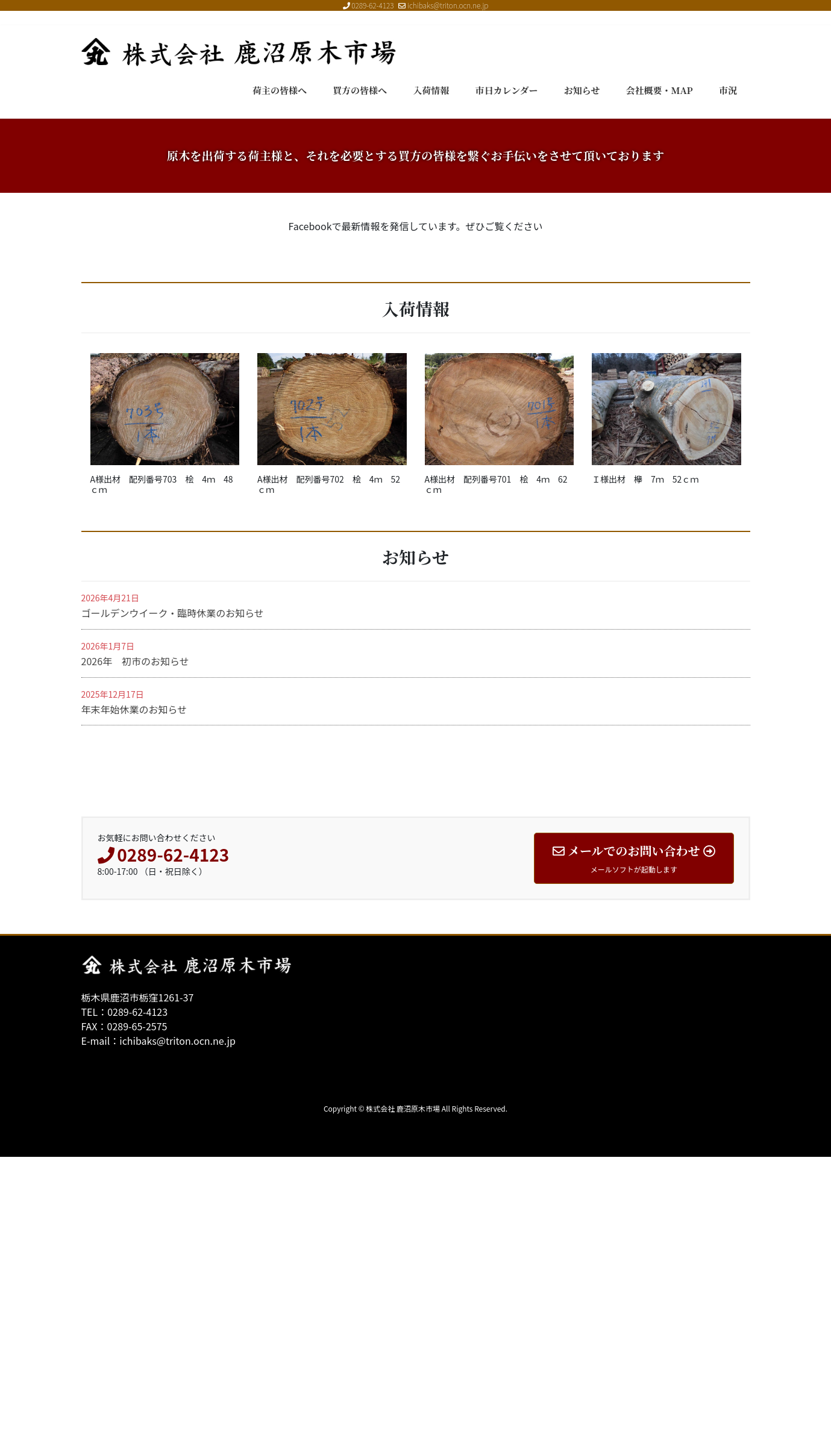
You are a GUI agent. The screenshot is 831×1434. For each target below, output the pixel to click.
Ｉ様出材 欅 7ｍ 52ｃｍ (645, 756)
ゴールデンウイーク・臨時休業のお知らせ (172, 890)
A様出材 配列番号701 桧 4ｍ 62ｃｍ (496, 761)
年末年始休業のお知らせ (134, 986)
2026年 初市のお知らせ (135, 938)
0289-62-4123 (372, 5)
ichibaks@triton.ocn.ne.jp (443, 5)
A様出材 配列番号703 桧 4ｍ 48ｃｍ (161, 761)
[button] (62, 257)
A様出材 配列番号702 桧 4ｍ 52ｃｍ (328, 761)
